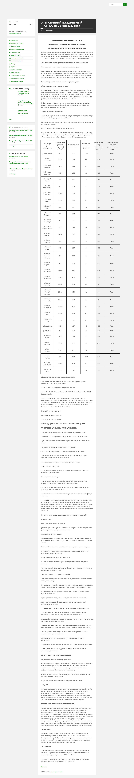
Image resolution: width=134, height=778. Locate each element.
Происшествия (14, 52)
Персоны (12, 66)
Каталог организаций (16, 61)
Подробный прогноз (15, 33)
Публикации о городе (16, 43)
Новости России (14, 46)
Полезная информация (16, 49)
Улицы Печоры (14, 72)
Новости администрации (56, 772)
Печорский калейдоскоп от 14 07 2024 (20, 130)
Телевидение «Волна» (16, 58)
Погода (12, 64)
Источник (44, 767)
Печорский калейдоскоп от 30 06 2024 (20, 141)
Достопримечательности (17, 75)
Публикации (49, 30)
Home (42, 30)
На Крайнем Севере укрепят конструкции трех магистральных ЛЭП (26, 102)
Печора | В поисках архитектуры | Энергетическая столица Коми (19, 162)
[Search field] (118, 4)
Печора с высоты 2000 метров (18, 156)
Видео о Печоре (14, 55)
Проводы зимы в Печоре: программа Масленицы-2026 (24, 112)
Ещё (10, 119)
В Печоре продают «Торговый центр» (23, 92)
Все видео (12, 146)
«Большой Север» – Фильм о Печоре (20, 169)
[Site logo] (67, 15)
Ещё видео (12, 174)
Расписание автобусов (16, 78)
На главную (13, 40)
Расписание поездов (16, 81)
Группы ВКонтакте (15, 69)
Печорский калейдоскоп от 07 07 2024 (20, 135)
